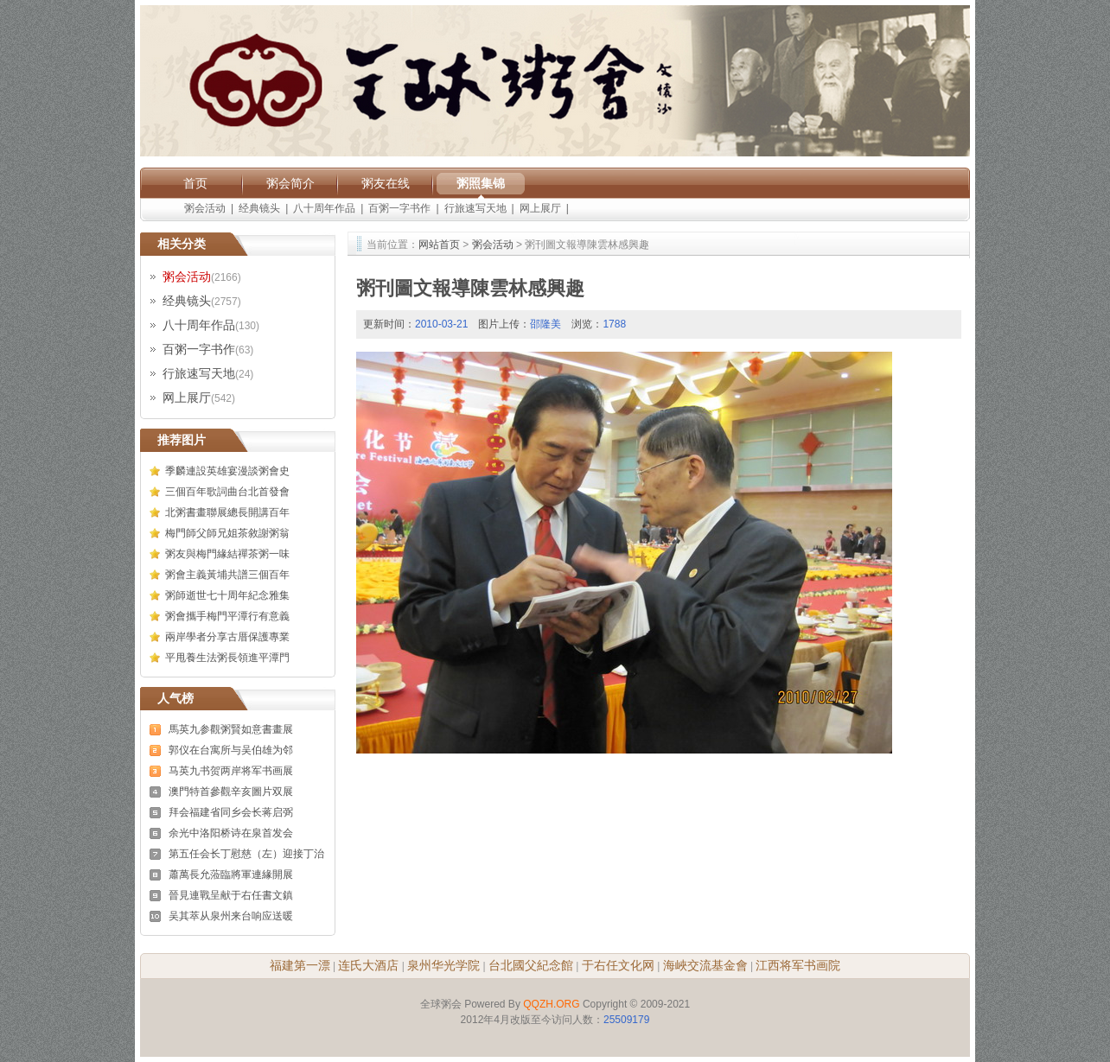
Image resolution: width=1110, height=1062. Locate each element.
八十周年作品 (324, 208)
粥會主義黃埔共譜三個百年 (227, 575)
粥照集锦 (480, 183)
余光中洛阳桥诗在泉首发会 (231, 833)
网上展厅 (540, 208)
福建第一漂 (300, 965)
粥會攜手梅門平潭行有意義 (227, 616)
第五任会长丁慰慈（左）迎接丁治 (246, 854)
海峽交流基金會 (705, 965)
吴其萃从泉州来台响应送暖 (231, 916)
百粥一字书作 (399, 208)
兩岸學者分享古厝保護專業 (227, 637)
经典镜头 (259, 208)
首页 (195, 183)
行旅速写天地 (475, 208)
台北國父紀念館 (530, 965)
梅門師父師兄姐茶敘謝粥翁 (227, 533)
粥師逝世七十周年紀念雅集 (227, 595)
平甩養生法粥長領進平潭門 (227, 658)
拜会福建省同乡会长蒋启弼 (231, 812)
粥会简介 (290, 183)
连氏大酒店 (368, 965)
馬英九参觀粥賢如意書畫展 (231, 729)
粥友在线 (385, 183)
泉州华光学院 (443, 965)
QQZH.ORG (551, 1004)
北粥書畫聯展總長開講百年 (227, 512)
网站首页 (439, 244)
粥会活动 (205, 208)
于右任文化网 (618, 965)
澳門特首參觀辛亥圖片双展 (231, 791)
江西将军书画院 (798, 965)
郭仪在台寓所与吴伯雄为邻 (231, 750)
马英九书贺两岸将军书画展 (231, 771)
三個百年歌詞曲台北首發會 (227, 492)
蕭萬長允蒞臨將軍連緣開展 (231, 874)
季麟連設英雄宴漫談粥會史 (227, 471)
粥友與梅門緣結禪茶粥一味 (227, 554)
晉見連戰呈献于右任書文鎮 (231, 895)
